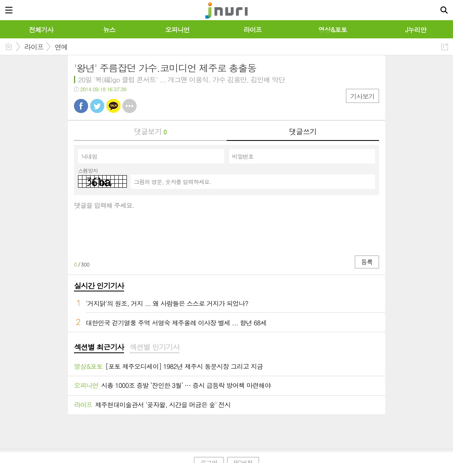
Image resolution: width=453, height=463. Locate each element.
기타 (129, 106)
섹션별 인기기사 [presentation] (154, 347)
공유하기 (444, 46)
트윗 (97, 106)
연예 (61, 47)
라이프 (34, 47)
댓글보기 (150, 131)
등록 (367, 262)
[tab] (98, 347)
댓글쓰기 (302, 131)
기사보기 (362, 96)
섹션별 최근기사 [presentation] (99, 347)
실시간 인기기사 (99, 286)
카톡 (113, 106)
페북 (81, 106)
